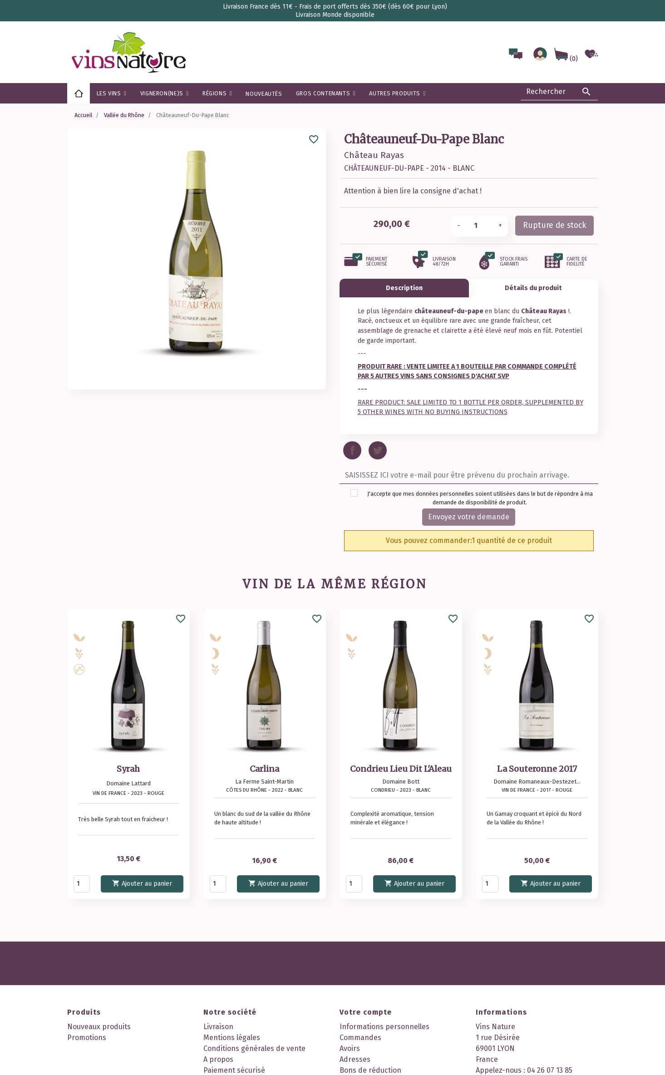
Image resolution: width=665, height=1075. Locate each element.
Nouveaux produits (99, 1026)
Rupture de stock (554, 225)
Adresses (355, 1059)
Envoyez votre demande (468, 517)
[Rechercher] (559, 91)
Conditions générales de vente (254, 1048)
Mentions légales (231, 1037)
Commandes (360, 1037)
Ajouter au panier (142, 883)
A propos (218, 1059)
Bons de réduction (370, 1070)
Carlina (264, 769)
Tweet (378, 450)
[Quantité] (479, 226)
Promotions (86, 1037)
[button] (217, 93)
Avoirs (350, 1048)
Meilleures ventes (96, 1048)
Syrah (128, 769)
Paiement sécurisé (234, 1070)
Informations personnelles (384, 1026)
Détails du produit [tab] (533, 288)
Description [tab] (404, 288)
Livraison (218, 1026)
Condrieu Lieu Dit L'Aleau (401, 769)
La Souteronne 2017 (537, 769)
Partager (352, 450)
